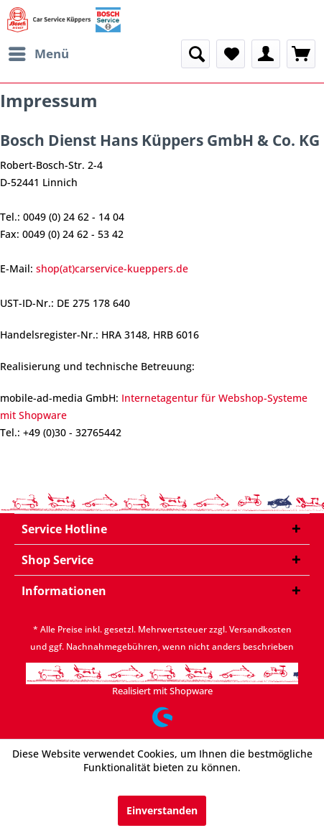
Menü (39, 52)
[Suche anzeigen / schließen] (195, 54)
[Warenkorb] (301, 54)
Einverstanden (162, 810)
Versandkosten (260, 629)
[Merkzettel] (230, 54)
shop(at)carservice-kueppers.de (112, 268)
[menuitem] (38, 54)
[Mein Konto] (265, 54)
